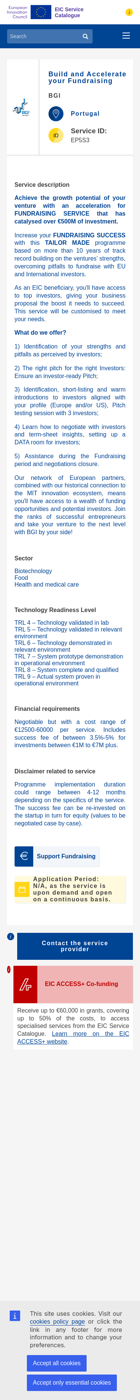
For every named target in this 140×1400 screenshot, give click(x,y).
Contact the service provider (75, 946)
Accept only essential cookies (72, 1382)
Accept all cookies (57, 1363)
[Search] (85, 36)
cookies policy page (57, 1321)
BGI (55, 95)
